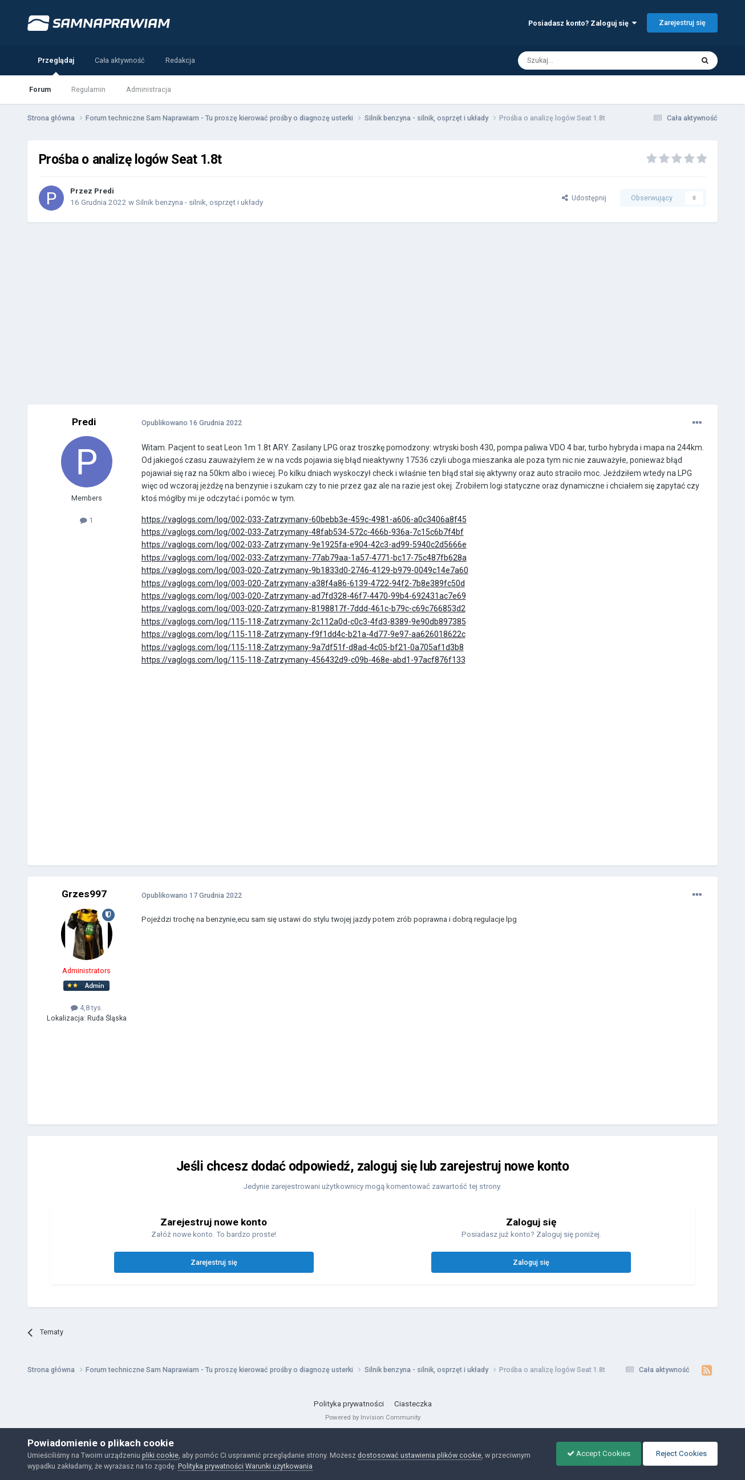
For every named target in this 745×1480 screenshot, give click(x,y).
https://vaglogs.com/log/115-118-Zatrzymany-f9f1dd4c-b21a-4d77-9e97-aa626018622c (303, 634)
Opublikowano (191, 422)
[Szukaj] (579, 60)
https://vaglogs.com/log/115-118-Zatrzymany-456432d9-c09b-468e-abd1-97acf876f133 (303, 659)
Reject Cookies (679, 1453)
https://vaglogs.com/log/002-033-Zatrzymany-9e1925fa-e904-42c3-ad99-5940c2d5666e (304, 544)
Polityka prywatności (349, 1404)
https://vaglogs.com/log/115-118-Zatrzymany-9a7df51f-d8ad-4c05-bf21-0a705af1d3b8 (302, 647)
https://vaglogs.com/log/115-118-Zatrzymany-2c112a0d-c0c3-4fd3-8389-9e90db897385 (303, 621)
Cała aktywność (120, 60)
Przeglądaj (56, 65)
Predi (104, 191)
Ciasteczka (413, 1404)
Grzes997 (84, 894)
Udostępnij (584, 197)
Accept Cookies (595, 1453)
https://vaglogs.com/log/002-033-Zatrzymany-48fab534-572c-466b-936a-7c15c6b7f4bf (302, 532)
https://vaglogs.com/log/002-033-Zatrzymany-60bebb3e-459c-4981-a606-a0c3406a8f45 (304, 519)
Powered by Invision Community (372, 1417)
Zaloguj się (531, 1262)
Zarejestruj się (682, 22)
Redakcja (180, 60)
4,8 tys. (87, 1007)
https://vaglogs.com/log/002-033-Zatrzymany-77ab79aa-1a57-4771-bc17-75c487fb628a (304, 557)
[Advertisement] (372, 313)
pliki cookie (160, 1455)
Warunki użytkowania (279, 1466)
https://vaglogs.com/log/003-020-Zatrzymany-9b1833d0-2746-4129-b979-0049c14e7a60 (304, 570)
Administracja (148, 89)
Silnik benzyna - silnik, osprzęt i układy (199, 202)
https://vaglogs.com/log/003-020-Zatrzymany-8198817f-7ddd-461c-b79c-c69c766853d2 (303, 608)
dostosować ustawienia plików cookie (419, 1455)
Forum (40, 89)
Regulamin (88, 89)
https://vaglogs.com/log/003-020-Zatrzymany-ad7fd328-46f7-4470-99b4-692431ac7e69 (303, 595)
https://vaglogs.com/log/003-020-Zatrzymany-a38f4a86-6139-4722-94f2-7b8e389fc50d (303, 583)
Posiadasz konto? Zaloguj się (582, 23)
